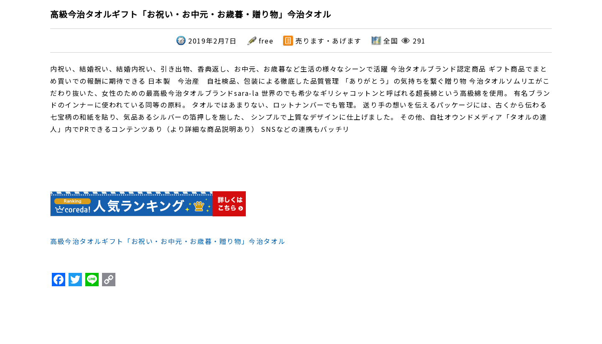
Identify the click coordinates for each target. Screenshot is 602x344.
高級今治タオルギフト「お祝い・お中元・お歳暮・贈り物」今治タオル (168, 241)
